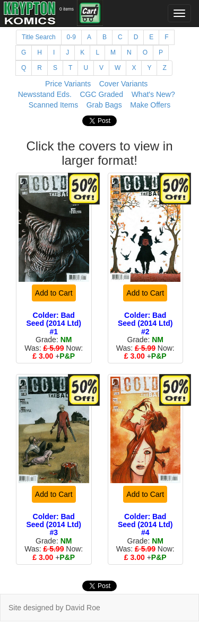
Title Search (39, 37)
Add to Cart (54, 293)
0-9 (71, 37)
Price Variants (68, 83)
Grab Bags (104, 105)
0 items (66, 9)
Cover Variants (123, 83)
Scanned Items (53, 105)
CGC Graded (101, 94)
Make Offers (150, 105)
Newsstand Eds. (45, 94)
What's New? (153, 94)
